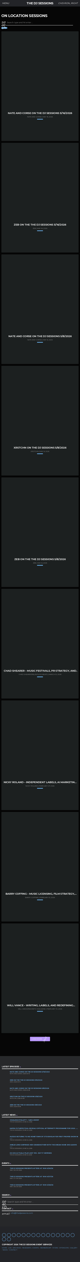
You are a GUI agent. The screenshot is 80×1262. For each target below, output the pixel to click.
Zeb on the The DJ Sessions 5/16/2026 (26, 1080)
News (5, 1250)
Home (4, 1248)
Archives (17, 1248)
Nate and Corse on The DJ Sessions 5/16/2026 (30, 1072)
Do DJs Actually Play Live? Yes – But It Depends (31, 1153)
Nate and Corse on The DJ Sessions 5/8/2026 (29, 1088)
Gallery (73, 1248)
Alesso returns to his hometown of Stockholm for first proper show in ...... (44, 1137)
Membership (45, 1248)
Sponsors (64, 1248)
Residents (26, 1248)
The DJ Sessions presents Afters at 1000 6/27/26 (31, 1176)
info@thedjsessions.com (22, 1213)
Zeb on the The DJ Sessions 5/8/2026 (26, 1105)
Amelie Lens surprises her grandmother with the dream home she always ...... (43, 1145)
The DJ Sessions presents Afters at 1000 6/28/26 (31, 1185)
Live (10, 1248)
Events (36, 1248)
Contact (13, 1250)
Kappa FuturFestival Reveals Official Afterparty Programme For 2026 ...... (44, 1128)
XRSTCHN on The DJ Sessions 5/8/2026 (26, 1096)
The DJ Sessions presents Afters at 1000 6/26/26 (31, 1168)
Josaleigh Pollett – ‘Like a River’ (24, 1120)
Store (55, 1248)
